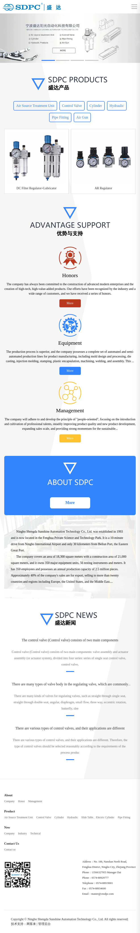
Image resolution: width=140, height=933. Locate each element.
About (8, 795)
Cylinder (96, 106)
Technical (35, 833)
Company (9, 801)
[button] (48, 60)
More (70, 303)
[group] (70, 38)
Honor (21, 801)
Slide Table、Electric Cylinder (97, 817)
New (7, 827)
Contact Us (11, 843)
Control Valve (72, 106)
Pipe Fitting (60, 117)
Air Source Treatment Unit (35, 106)
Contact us (10, 849)
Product (9, 811)
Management (35, 801)
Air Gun (82, 117)
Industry (22, 833)
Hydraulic (117, 106)
